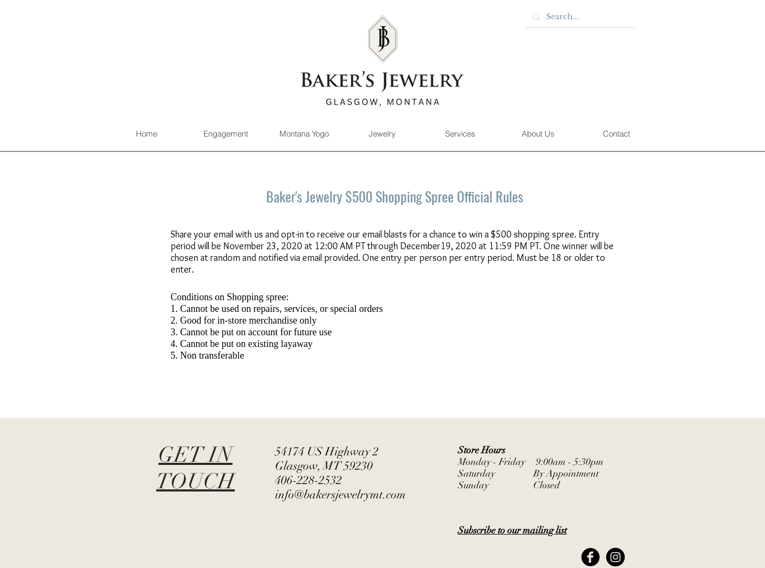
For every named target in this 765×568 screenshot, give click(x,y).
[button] (225, 133)
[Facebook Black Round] (590, 557)
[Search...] (579, 17)
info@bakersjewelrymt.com (340, 494)
